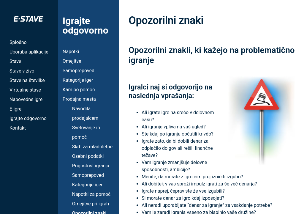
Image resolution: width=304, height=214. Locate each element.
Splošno (18, 42)
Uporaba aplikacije (29, 52)
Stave (15, 61)
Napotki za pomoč (91, 194)
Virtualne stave (25, 90)
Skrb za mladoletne (92, 147)
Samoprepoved (78, 70)
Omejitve (72, 61)
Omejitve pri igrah (90, 204)
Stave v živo (22, 71)
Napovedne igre (26, 99)
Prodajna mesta (79, 99)
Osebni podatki (88, 156)
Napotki (71, 51)
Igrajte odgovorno (28, 118)
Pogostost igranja (90, 166)
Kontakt (18, 128)
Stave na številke (27, 80)
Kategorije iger (78, 80)
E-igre (15, 109)
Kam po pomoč (79, 89)
